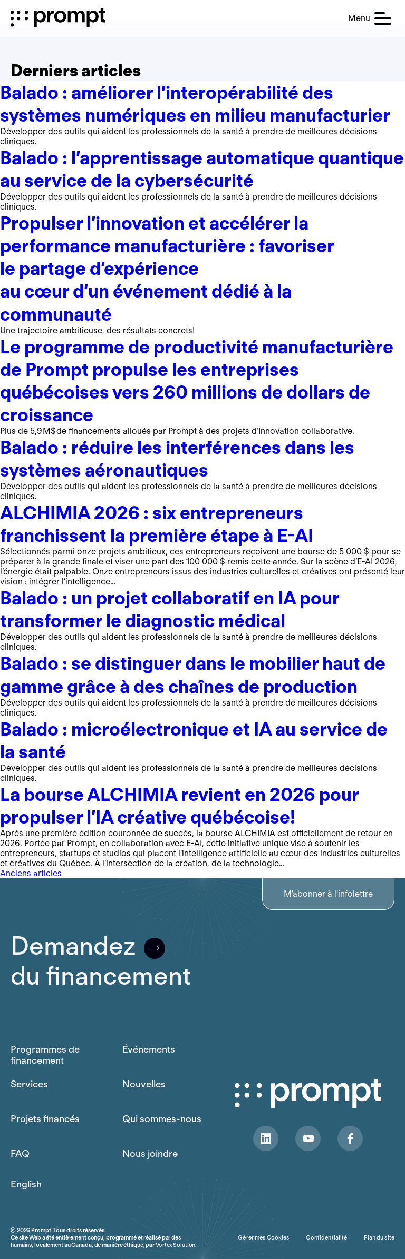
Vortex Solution (175, 1244)
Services (29, 1083)
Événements (148, 1049)
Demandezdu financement (101, 961)
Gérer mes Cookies (263, 1237)
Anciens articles (31, 873)
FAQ (20, 1153)
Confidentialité (326, 1237)
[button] (369, 18)
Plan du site (379, 1237)
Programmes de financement (45, 1055)
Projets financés (45, 1118)
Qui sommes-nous (161, 1118)
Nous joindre (150, 1153)
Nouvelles (144, 1083)
